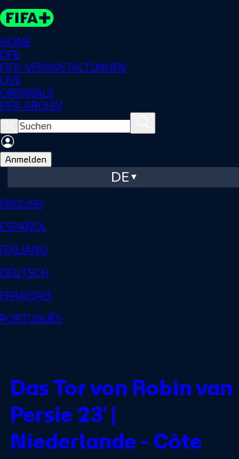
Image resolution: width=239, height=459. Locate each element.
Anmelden (26, 159)
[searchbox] (74, 126)
